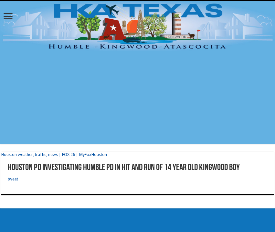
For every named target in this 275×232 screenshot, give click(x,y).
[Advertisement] (137, 99)
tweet (13, 179)
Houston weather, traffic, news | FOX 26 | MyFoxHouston (54, 154)
